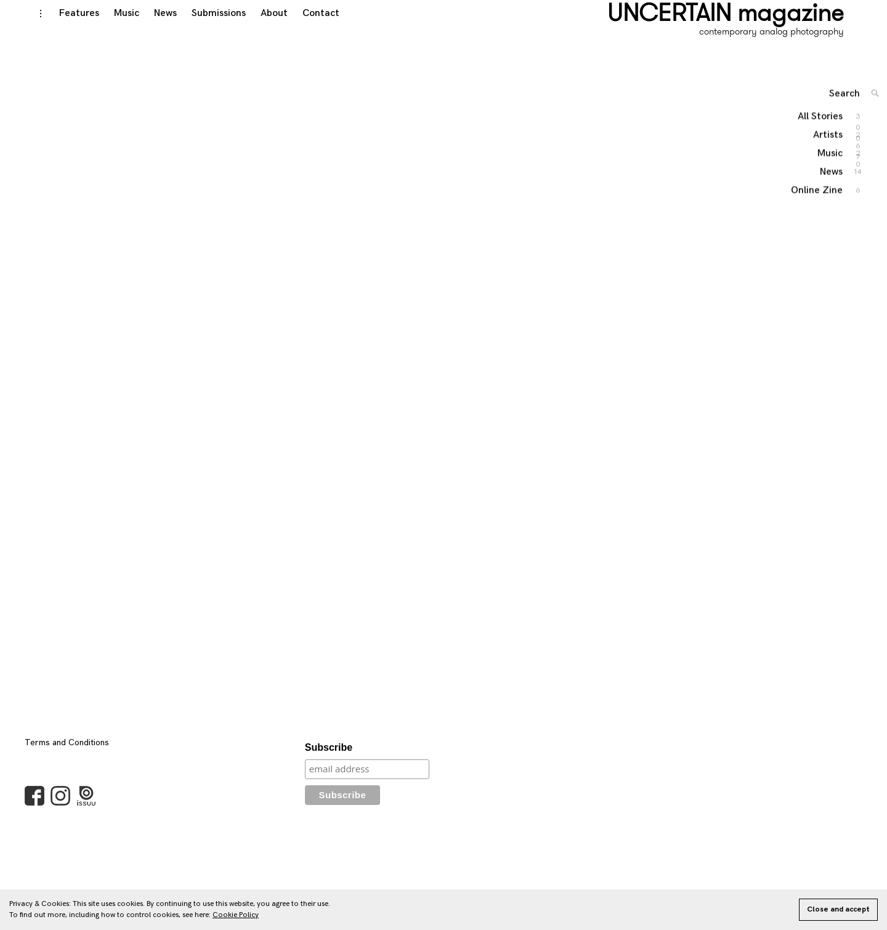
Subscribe (328, 759)
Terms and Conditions (67, 755)
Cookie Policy (236, 915)
